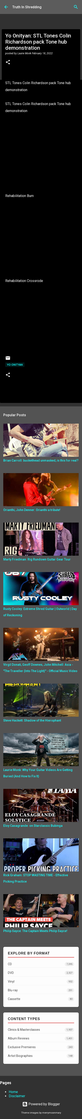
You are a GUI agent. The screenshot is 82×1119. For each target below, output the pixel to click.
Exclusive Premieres (41, 1047)
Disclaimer (17, 1096)
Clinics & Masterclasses (41, 1030)
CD (41, 964)
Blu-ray (41, 990)
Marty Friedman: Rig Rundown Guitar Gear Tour (37, 559)
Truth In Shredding (27, 7)
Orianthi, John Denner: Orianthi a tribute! (31, 510)
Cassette (41, 999)
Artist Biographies (41, 1056)
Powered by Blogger (41, 1104)
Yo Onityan (15, 364)
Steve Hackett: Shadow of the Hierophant (32, 720)
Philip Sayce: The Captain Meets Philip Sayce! (35, 931)
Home (13, 1092)
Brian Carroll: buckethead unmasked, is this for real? (41, 460)
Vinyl (41, 982)
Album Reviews (41, 1038)
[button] (7, 62)
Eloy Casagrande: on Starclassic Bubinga (33, 825)
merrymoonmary (51, 1112)
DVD (41, 973)
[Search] (76, 7)
